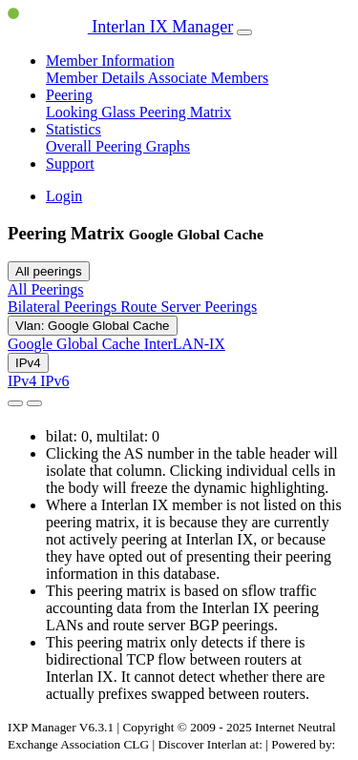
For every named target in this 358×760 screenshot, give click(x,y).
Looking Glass (92, 112)
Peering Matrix (185, 112)
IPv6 (54, 381)
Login (64, 196)
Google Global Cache (76, 344)
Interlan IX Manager (120, 26)
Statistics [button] (73, 129)
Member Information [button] (110, 60)
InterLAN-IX (184, 344)
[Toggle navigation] (244, 32)
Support (70, 163)
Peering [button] (69, 95)
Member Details (97, 78)
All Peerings (46, 289)
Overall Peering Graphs (118, 146)
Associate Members (208, 78)
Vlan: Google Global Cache (92, 325)
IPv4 (28, 363)
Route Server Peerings (188, 306)
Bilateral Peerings (64, 306)
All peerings (48, 271)
